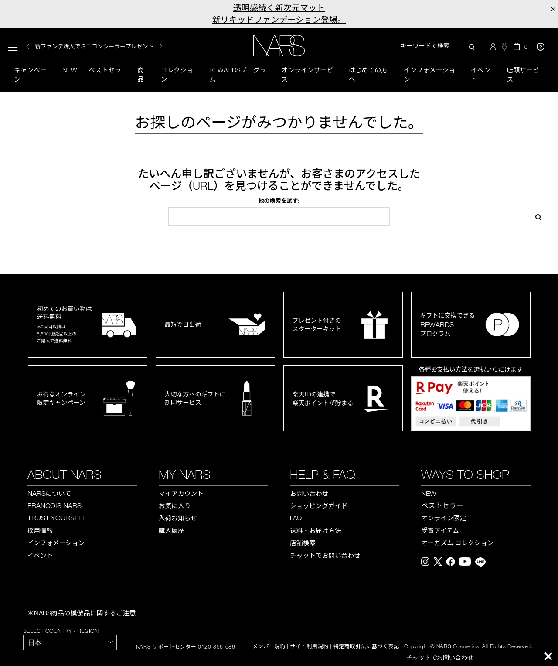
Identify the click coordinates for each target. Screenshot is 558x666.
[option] (111, 46)
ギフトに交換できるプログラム (447, 325)
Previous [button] (28, 46)
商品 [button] (140, 74)
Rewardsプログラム (237, 74)
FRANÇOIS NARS (54, 506)
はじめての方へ (368, 74)
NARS (49, 493)
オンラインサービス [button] (307, 74)
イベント (480, 74)
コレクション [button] (177, 74)
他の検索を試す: (278, 201)
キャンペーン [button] (30, 74)
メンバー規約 (269, 647)
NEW (428, 493)
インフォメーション (430, 74)
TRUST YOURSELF (56, 518)
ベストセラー (104, 74)
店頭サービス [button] (523, 74)
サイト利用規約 (309, 647)
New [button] (69, 70)
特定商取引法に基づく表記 (366, 647)
